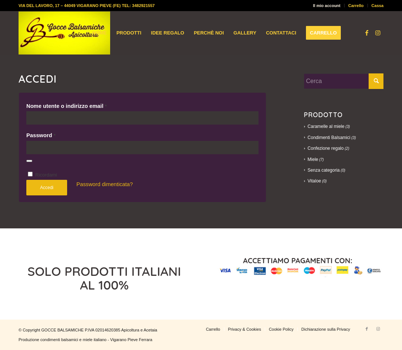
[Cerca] (343, 81)
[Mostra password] (29, 161)
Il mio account (326, 5)
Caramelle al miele (325, 126)
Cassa (377, 5)
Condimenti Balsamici (328, 137)
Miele (312, 159)
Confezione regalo (325, 148)
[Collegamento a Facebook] (366, 32)
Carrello (356, 5)
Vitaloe (314, 181)
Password (41, 135)
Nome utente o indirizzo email (66, 106)
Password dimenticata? (104, 184)
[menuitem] (327, 5)
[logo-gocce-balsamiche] (64, 33)
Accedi (46, 187)
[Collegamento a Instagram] (377, 32)
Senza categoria (323, 170)
